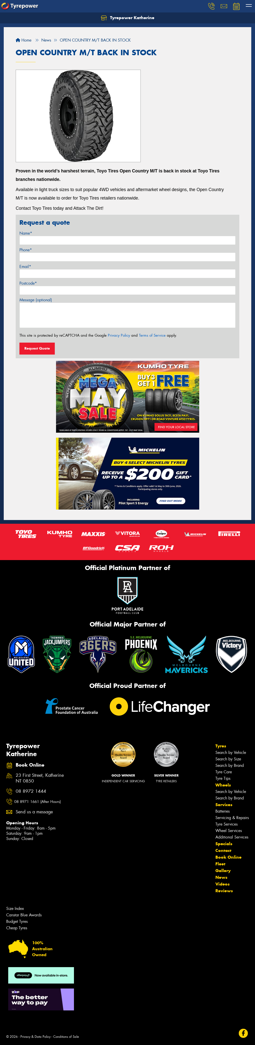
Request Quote (37, 348)
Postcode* (28, 283)
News (221, 877)
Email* (25, 266)
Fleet (220, 864)
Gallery (223, 870)
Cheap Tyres (16, 928)
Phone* (25, 250)
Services (223, 804)
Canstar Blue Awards (24, 915)
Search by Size (228, 759)
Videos (222, 884)
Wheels (223, 785)
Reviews (224, 890)
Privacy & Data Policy (35, 1037)
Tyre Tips (222, 778)
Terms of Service (152, 335)
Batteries (222, 811)
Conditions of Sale (66, 1037)
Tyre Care (223, 772)
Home (23, 40)
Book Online (228, 857)
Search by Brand (229, 765)
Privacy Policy (119, 335)
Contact (223, 850)
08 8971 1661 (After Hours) (37, 801)
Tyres (220, 746)
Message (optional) (35, 300)
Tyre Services (226, 824)
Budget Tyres (17, 921)
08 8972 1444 (31, 791)
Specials (223, 843)
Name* (25, 233)
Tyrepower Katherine (127, 18)
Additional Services (231, 837)
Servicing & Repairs (232, 817)
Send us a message (34, 812)
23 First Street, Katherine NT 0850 (40, 778)
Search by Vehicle (230, 752)
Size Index (15, 908)
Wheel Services (228, 830)
